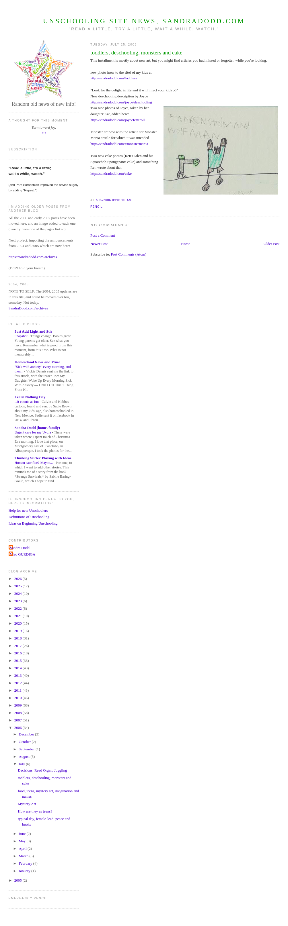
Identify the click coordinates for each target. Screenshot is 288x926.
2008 (18, 713)
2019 (18, 631)
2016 (18, 653)
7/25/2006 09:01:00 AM (114, 200)
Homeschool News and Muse (37, 362)
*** (44, 133)
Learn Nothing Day (30, 397)
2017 (18, 646)
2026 (18, 578)
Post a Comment (102, 235)
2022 (18, 608)
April (23, 848)
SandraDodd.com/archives (28, 308)
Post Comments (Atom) (129, 254)
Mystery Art (27, 804)
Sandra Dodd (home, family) (37, 427)
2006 (18, 727)
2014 (18, 668)
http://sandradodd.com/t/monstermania (119, 144)
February (26, 863)
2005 (18, 880)
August (24, 756)
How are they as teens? (35, 811)
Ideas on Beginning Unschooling (33, 523)
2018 (18, 638)
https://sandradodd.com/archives (33, 257)
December (27, 734)
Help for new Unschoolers (28, 510)
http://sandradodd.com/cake (111, 173)
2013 (18, 675)
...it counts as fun (27, 402)
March (24, 856)
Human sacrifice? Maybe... (34, 463)
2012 (18, 683)
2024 (18, 593)
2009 (18, 705)
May (22, 841)
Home (185, 244)
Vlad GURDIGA (22, 554)
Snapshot (21, 336)
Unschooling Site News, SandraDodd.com (144, 21)
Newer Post (99, 244)
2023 (18, 601)
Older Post (271, 244)
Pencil (96, 206)
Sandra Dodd (20, 548)
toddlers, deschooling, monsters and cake (136, 53)
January (25, 871)
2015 (18, 660)
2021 (18, 616)
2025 (18, 586)
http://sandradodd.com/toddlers (113, 78)
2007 (18, 720)
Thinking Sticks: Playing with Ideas (43, 458)
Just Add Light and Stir (33, 331)
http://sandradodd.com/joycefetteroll (117, 120)
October (25, 741)
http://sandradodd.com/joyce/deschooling (121, 102)
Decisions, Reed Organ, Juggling (42, 770)
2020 (18, 623)
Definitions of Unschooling (29, 517)
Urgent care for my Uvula (33, 432)
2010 (18, 698)
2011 (18, 690)
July (22, 764)
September (27, 749)
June (22, 833)
